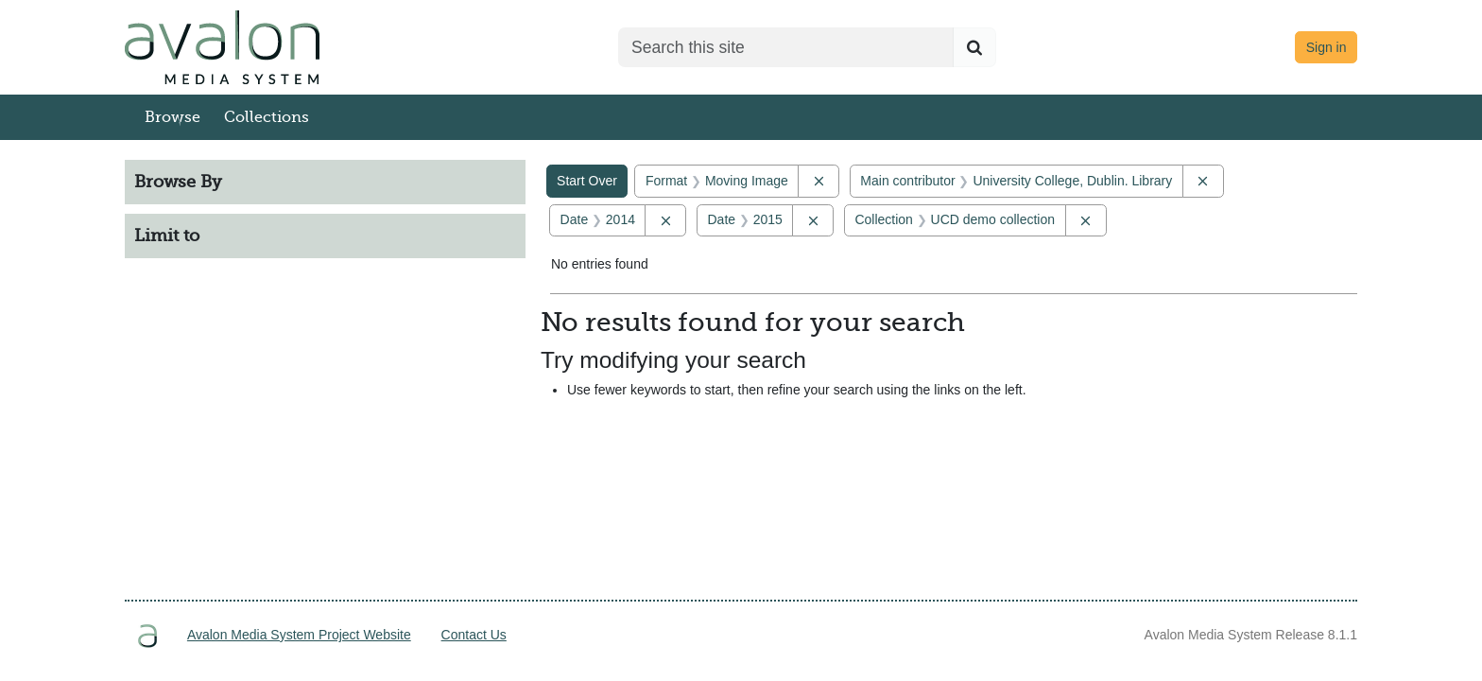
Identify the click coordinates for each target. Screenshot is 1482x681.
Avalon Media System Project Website (299, 634)
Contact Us (474, 634)
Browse (172, 117)
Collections (266, 117)
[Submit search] (974, 47)
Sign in (1326, 47)
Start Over (587, 180)
